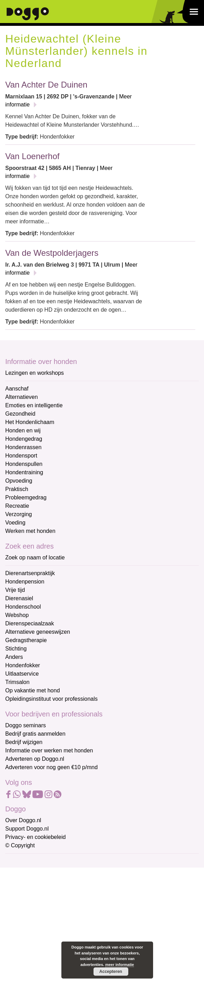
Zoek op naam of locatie (35, 557)
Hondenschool (23, 607)
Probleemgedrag (25, 497)
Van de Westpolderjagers (51, 253)
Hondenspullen (24, 464)
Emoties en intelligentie (34, 405)
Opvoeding (18, 481)
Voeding (15, 523)
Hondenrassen (23, 447)
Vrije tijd (15, 590)
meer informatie (119, 964)
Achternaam (20, 908)
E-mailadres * (22, 861)
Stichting (16, 649)
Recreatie (17, 506)
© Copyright (20, 845)
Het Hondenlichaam (29, 422)
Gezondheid (20, 414)
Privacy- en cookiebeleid (35, 837)
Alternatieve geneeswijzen (37, 632)
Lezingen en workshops (34, 373)
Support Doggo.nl (27, 829)
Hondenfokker (22, 665)
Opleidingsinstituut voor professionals (51, 699)
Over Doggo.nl (23, 820)
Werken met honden (30, 531)
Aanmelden (55, 937)
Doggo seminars (25, 725)
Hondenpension (24, 582)
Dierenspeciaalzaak (29, 623)
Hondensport (21, 456)
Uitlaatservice (22, 674)
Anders (14, 657)
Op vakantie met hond (32, 690)
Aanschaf (17, 389)
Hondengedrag (23, 439)
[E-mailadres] (55, 873)
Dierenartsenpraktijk (30, 573)
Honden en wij (22, 430)
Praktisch (16, 489)
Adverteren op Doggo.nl (34, 759)
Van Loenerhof (32, 156)
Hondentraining (24, 472)
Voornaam (18, 885)
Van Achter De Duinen (46, 84)
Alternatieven (21, 397)
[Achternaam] (55, 919)
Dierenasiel (19, 598)
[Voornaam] (55, 896)
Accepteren (110, 971)
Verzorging (18, 514)
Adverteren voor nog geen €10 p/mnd (51, 767)
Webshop (17, 615)
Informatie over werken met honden (49, 750)
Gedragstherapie (26, 640)
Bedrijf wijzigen (24, 742)
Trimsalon (17, 682)
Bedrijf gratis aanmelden (35, 734)
